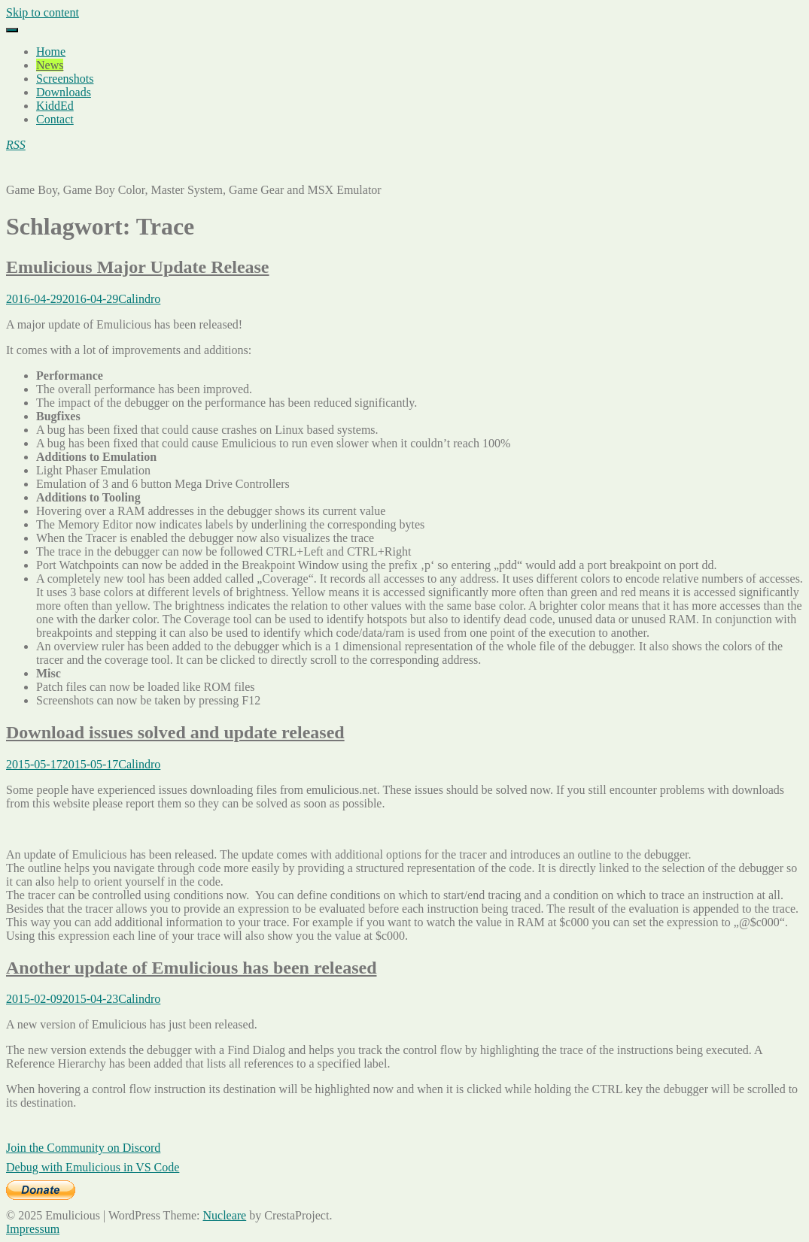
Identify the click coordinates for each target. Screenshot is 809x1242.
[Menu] (12, 30)
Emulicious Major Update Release (137, 267)
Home (50, 51)
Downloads (63, 92)
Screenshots (64, 78)
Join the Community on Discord (83, 1147)
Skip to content (42, 12)
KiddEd (55, 105)
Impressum (32, 1228)
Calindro (139, 298)
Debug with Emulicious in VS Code (92, 1167)
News (49, 65)
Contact (55, 119)
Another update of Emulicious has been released (191, 967)
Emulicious (33, 170)
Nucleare (224, 1215)
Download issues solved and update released (175, 732)
